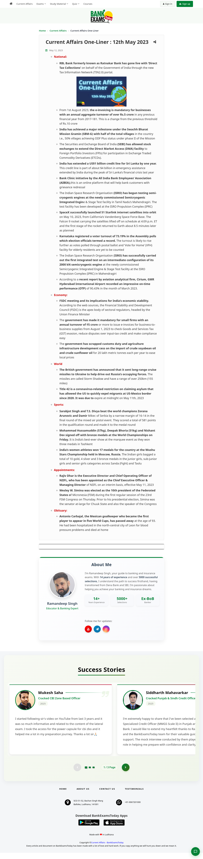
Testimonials (134, 795)
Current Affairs (58, 30)
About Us (83, 795)
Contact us (107, 795)
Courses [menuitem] (87, 3)
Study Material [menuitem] (58, 3)
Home (42, 30)
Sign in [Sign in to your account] (167, 3)
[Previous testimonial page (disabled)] (77, 773)
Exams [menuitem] (40, 3)
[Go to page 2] (90, 773)
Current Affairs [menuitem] (24, 3)
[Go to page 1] (86, 773)
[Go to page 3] (93, 773)
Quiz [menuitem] (74, 3)
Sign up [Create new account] (184, 3)
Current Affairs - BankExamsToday (107, 848)
